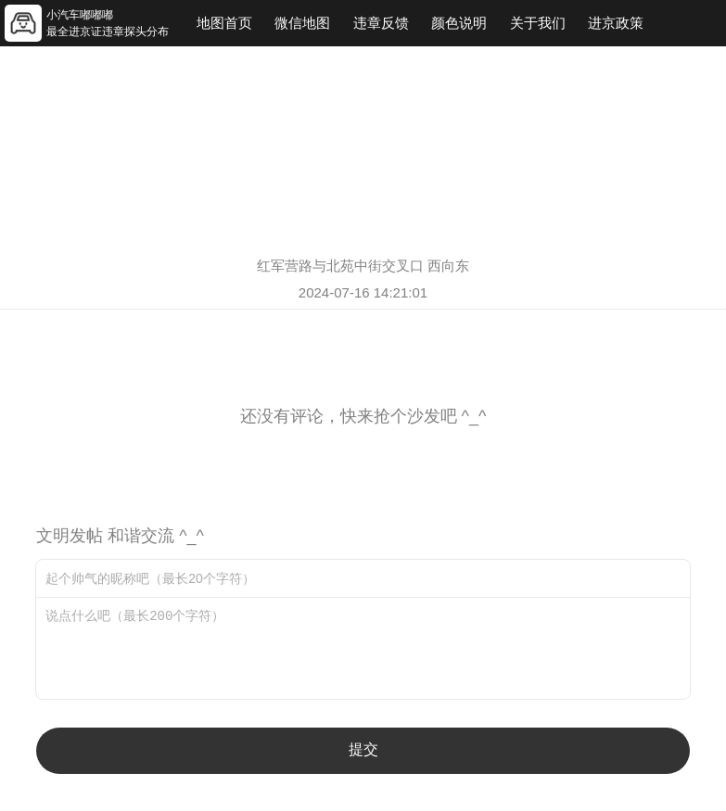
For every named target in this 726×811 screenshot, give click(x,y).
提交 (363, 749)
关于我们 (538, 23)
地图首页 (224, 23)
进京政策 (615, 23)
